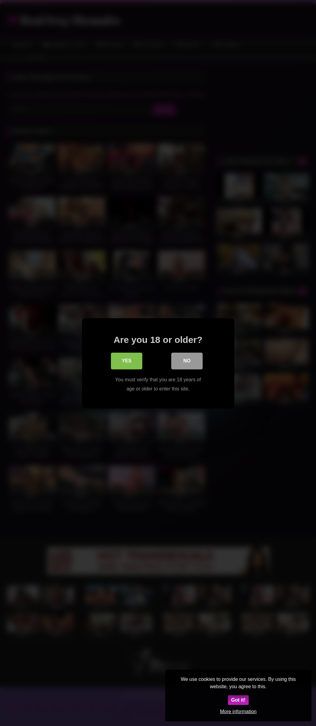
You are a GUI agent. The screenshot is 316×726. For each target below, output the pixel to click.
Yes (126, 361)
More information (238, 711)
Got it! (238, 700)
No (187, 361)
